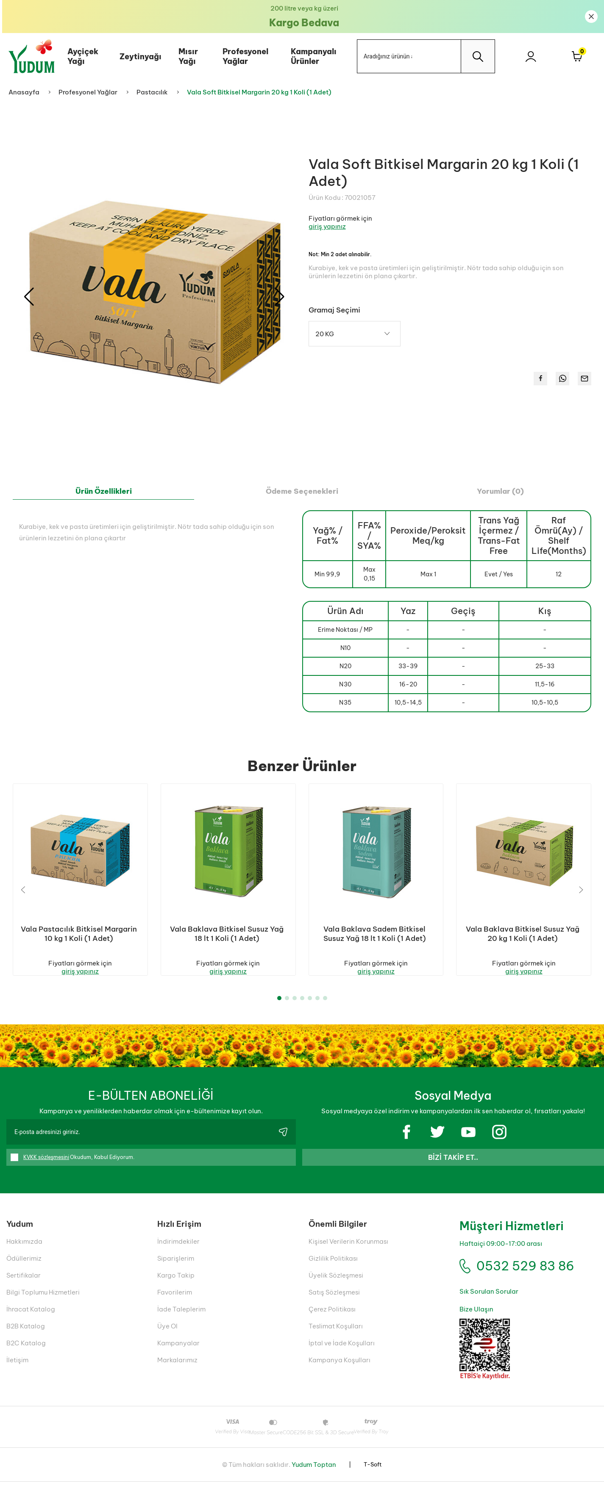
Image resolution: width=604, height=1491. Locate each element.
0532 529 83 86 (525, 1275)
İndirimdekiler (178, 1251)
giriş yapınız (327, 226)
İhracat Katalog (30, 1318)
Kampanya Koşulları (339, 1369)
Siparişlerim (175, 1268)
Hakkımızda (24, 1251)
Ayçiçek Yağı (80, 56)
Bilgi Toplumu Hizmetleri (43, 1301)
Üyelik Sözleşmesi (336, 1285)
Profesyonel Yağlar (243, 56)
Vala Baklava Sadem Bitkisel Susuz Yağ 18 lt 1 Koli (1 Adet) (374, 933)
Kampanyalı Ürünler (311, 56)
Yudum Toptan (314, 1474)
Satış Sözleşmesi (334, 1301)
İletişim (17, 1369)
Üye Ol (167, 1335)
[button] (279, 297)
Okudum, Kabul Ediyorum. (72, 1166)
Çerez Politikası (332, 1318)
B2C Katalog (26, 1352)
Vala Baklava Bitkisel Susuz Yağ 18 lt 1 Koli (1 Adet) (227, 933)
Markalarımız (177, 1369)
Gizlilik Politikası (333, 1268)
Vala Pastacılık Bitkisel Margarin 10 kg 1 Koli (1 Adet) (79, 933)
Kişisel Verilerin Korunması (348, 1251)
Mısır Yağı (186, 56)
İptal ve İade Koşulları (342, 1352)
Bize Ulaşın (476, 1318)
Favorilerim (174, 1301)
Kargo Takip (176, 1285)
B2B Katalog (25, 1335)
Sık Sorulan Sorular (488, 1301)
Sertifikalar (23, 1285)
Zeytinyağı (138, 56)
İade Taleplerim (181, 1318)
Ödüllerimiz (24, 1268)
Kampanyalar (178, 1352)
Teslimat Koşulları (336, 1335)
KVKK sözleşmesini (46, 1166)
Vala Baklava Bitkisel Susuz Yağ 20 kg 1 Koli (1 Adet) (522, 933)
